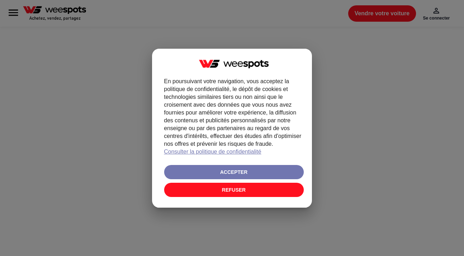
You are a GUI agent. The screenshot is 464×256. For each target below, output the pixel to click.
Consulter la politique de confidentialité (212, 152)
